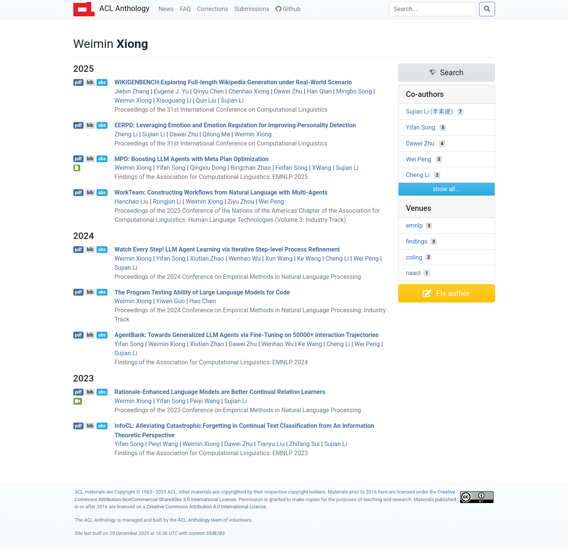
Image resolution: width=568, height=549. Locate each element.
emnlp (414, 225)
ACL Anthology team (200, 520)
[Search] (432, 9)
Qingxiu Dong (208, 167)
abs (102, 82)
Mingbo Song (354, 91)
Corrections (214, 8)
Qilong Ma (216, 134)
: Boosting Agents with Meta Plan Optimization (191, 158)
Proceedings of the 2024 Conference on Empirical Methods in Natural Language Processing (237, 276)
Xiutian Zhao (207, 258)
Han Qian (319, 91)
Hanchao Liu (131, 201)
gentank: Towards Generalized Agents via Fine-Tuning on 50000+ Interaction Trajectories (246, 335)
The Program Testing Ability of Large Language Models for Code (202, 292)
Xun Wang (279, 258)
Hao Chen (203, 301)
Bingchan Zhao (251, 167)
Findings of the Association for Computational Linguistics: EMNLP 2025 (211, 176)
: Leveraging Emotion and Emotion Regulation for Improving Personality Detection (235, 125)
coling (414, 257)
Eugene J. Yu (171, 91)
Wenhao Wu (244, 258)
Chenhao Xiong (248, 91)
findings (417, 241)
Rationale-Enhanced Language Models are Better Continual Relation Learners (219, 392)
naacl (413, 273)
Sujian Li (232, 100)
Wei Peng (271, 201)
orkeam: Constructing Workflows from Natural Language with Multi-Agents (221, 192)
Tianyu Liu (271, 444)
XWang (321, 167)
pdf (78, 82)
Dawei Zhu (288, 91)
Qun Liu (206, 100)
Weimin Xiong (133, 100)
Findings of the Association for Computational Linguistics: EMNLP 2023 (211, 453)
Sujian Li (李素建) (429, 111)
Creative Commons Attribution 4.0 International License (206, 506)
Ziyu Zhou (241, 201)
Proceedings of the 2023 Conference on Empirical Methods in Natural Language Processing (237, 410)
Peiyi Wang (205, 401)
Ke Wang (309, 258)
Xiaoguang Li (173, 100)
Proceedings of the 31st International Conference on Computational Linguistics (221, 109)
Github (288, 9)
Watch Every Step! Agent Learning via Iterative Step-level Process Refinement (227, 249)
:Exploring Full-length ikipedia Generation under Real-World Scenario (233, 82)
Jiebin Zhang (131, 91)
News (167, 8)
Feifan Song (291, 167)
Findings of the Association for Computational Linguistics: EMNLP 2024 (211, 362)
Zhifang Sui (304, 444)
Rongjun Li (167, 201)
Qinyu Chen (208, 91)
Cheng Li (337, 258)
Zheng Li (126, 134)
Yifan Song (170, 167)
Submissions (253, 8)
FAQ (187, 8)
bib (90, 82)
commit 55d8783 (207, 533)
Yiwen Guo (170, 301)
